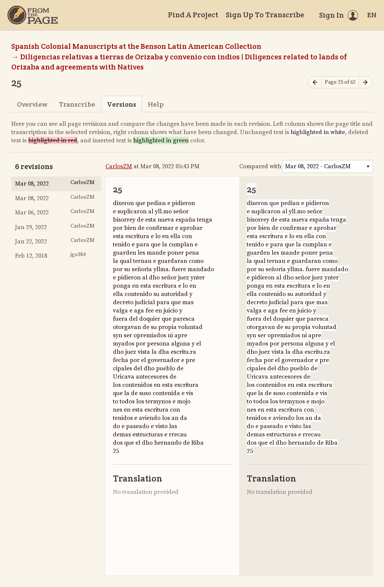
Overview (32, 104)
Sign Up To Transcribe (265, 15)
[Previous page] (315, 82)
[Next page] (365, 82)
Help (156, 104)
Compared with (260, 166)
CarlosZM (118, 166)
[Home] (33, 15)
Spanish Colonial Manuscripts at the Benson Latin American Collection (136, 46)
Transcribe (77, 104)
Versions (121, 104)
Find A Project (193, 15)
